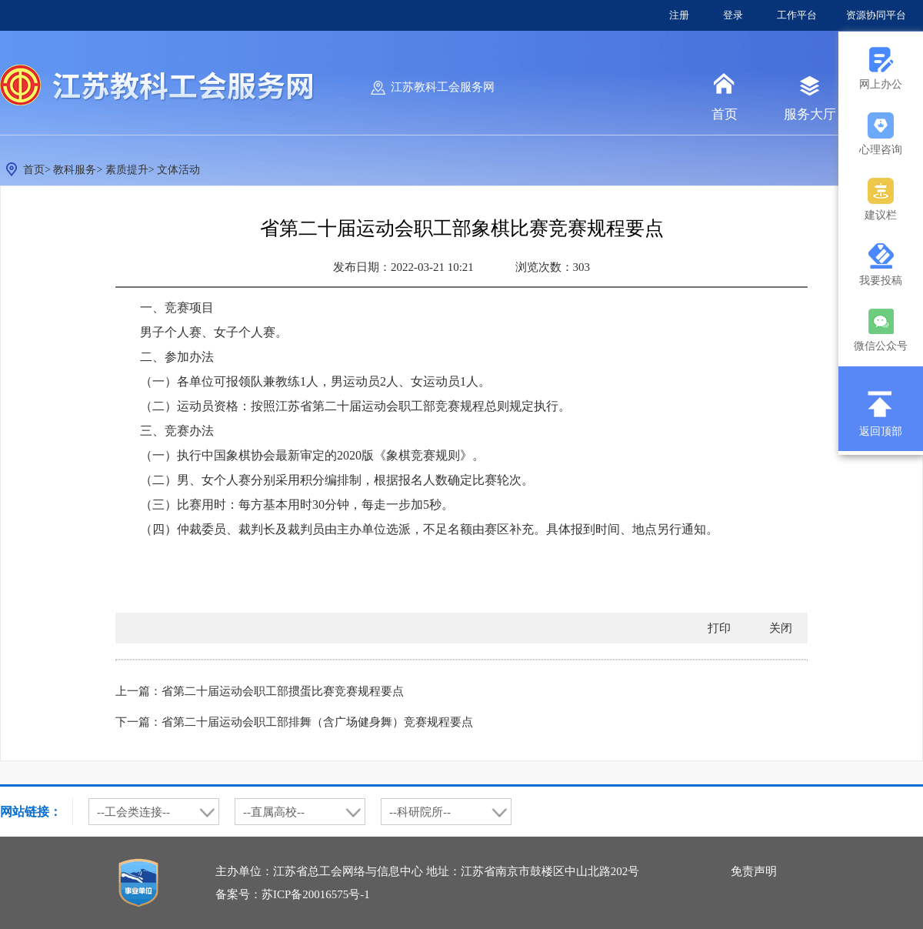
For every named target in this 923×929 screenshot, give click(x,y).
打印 (719, 628)
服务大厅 (810, 114)
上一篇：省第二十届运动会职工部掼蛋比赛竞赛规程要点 (259, 691)
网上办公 (880, 84)
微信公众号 (881, 346)
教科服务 (74, 169)
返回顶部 (880, 431)
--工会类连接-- (133, 812)
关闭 (780, 628)
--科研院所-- (420, 812)
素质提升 (126, 169)
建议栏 (881, 215)
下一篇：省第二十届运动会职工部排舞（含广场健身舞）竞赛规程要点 (294, 722)
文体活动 (178, 169)
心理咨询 (880, 149)
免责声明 (754, 871)
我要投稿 (880, 280)
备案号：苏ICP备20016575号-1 (292, 894)
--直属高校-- (274, 812)
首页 (724, 114)
